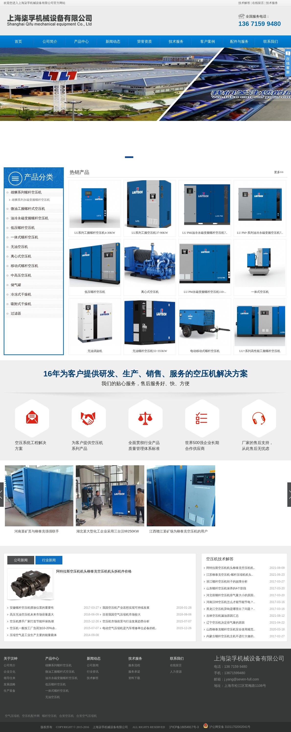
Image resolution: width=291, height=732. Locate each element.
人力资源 (176, 671)
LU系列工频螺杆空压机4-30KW (95, 232)
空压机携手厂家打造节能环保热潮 (32, 621)
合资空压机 (66, 716)
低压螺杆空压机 (23, 228)
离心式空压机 (21, 256)
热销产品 (79, 172)
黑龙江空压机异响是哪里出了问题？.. (230, 609)
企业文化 (9, 671)
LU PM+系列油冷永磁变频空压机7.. (260, 232)
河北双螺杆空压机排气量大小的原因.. (230, 595)
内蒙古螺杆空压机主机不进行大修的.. (230, 636)
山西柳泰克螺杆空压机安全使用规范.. (230, 629)
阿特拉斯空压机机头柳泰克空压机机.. (230, 568)
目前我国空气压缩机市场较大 (121, 614)
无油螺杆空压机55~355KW (150, 351)
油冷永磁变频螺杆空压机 (29, 218)
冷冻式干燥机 (21, 294)
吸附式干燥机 (21, 304)
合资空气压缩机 (86, 716)
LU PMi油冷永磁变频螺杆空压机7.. (204, 232)
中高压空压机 (21, 275)
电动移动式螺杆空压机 (205, 351)
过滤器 (16, 313)
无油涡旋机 (95, 351)
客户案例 (207, 41)
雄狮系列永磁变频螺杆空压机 (31, 200)
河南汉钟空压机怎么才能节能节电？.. (230, 602)
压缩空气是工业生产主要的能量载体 (33, 635)
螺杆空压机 (49, 716)
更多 (277, 172)
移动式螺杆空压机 (24, 266)
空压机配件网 (31, 716)
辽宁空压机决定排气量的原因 (225, 622)
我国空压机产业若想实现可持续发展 (125, 607)
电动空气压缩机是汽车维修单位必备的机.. (129, 628)
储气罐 (16, 285)
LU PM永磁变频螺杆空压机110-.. (205, 292)
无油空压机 (19, 247)
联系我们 (270, 41)
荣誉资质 (144, 41)
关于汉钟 (10, 658)
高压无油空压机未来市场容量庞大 (32, 614)
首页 (18, 41)
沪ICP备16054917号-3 (184, 727)
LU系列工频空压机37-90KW (150, 232)
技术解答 (244, 3)
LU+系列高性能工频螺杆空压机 (259, 351)
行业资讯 (93, 671)
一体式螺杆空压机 (24, 237)
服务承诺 (134, 671)
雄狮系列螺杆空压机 (26, 192)
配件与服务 (239, 41)
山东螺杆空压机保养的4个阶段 (226, 588)
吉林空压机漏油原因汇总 (222, 615)
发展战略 (9, 684)
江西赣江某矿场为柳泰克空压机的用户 (178, 531)
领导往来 (9, 678)
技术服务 (272, 3)
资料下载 (134, 678)
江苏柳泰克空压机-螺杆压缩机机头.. (229, 574)
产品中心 (81, 41)
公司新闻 (93, 665)
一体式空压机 (260, 292)
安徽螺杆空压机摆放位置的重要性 (32, 607)
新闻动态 (113, 41)
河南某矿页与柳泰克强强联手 (36, 531)
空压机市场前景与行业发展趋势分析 (125, 621)
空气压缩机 (12, 716)
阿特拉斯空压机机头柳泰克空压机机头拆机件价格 (94, 571)
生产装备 (9, 690)
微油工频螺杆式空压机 (28, 209)
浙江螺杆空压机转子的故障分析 (226, 581)
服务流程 (134, 665)
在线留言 (258, 3)
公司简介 (50, 41)
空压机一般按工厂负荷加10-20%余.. (33, 628)
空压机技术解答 (220, 559)
